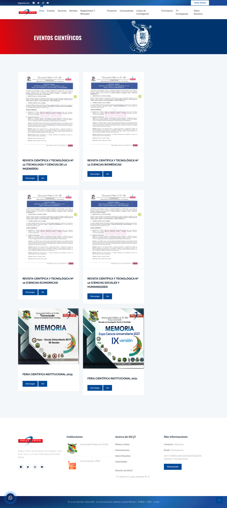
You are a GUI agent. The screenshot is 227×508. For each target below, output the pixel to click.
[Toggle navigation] (147, 12)
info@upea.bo (174, 450)
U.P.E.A (141, 502)
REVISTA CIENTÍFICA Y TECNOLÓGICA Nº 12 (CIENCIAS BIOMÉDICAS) (112, 162)
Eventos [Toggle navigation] (51, 11)
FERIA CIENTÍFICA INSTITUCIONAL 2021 (112, 378)
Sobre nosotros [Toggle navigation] (198, 12)
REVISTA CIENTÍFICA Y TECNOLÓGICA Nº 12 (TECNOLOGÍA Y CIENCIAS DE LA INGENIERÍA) (48, 164)
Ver (42, 178)
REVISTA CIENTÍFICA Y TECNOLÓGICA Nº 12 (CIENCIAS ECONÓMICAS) (48, 280)
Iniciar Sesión (200, 3)
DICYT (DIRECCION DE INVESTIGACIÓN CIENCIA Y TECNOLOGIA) (182, 457)
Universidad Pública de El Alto (87, 444)
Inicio (41, 11)
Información (173, 467)
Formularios (167, 11)
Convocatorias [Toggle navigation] (126, 11)
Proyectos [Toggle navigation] (112, 11)
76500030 (174, 444)
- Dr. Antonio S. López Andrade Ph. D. (132, 473)
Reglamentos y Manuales (87, 12)
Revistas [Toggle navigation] (73, 11)
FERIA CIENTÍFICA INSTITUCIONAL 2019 (48, 374)
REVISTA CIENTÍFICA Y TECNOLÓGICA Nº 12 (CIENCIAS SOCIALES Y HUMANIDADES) (112, 282)
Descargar (30, 178)
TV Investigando (182, 12)
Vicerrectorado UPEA (83, 461)
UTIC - (150, 502)
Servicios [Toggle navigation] (62, 11)
